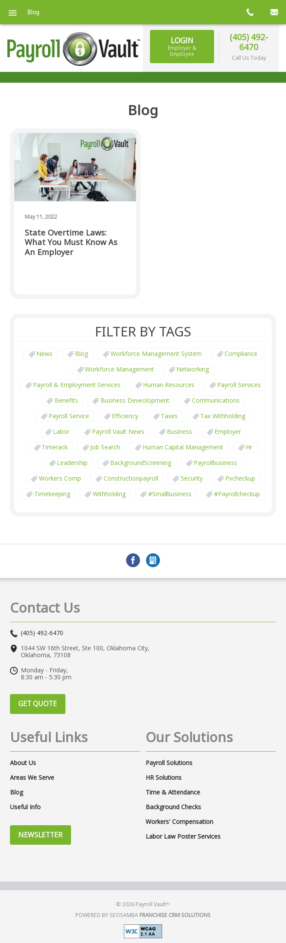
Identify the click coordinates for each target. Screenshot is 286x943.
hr (249, 447)
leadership (72, 463)
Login (182, 46)
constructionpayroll (131, 478)
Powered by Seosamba (143, 915)
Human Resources (169, 385)
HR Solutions (164, 778)
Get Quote (37, 703)
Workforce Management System (156, 353)
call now (249, 12)
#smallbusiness (170, 494)
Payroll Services (239, 385)
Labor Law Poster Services (183, 836)
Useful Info (25, 807)
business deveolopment (135, 400)
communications (216, 400)
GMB (153, 560)
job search (105, 447)
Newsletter (40, 835)
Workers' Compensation (179, 822)
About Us (23, 763)
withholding (109, 494)
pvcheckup (240, 478)
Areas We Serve (32, 778)
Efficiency (125, 416)
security (192, 478)
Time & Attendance (173, 792)
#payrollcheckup (237, 494)
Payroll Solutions (169, 763)
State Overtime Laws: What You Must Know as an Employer (71, 242)
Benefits (66, 400)
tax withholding (222, 416)
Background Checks (173, 807)
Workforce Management (119, 369)
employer (227, 431)
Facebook (133, 560)
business (179, 431)
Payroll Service (69, 416)
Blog (81, 353)
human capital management (183, 447)
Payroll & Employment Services (76, 385)
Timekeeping (52, 494)
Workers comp (60, 478)
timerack (55, 447)
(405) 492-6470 (249, 42)
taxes (169, 416)
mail (274, 12)
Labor (61, 431)
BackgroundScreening (140, 463)
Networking (192, 369)
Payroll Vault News (118, 431)
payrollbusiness (215, 463)
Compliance (240, 353)
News (44, 353)
